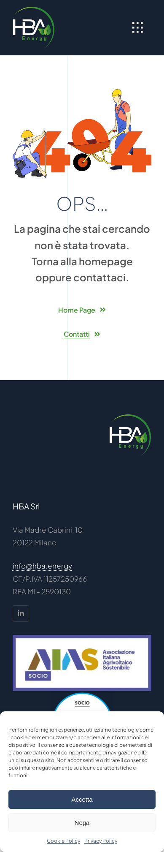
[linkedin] (21, 613)
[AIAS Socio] (82, 638)
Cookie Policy (63, 841)
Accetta (81, 799)
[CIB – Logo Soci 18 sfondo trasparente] (82, 694)
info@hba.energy (42, 565)
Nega (82, 822)
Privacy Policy (100, 841)
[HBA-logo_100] (34, 9)
